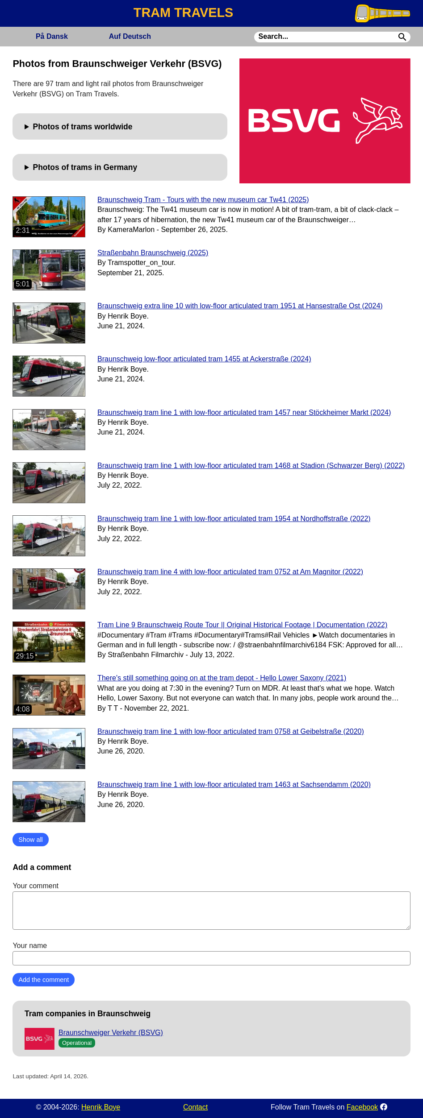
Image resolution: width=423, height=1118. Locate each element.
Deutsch (130, 36)
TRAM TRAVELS (183, 12)
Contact (195, 1107)
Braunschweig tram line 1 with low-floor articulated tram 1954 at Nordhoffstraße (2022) (234, 518)
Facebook (362, 1107)
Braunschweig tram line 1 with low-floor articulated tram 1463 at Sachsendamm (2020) (234, 784)
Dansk (52, 36)
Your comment (211, 905)
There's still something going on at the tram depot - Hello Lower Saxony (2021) (221, 678)
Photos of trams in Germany (85, 167)
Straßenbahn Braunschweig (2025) (152, 253)
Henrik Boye (100, 1107)
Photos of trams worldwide (83, 126)
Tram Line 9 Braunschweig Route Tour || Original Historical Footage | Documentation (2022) (242, 625)
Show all (30, 839)
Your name (211, 953)
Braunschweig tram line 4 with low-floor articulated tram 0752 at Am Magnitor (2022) (230, 572)
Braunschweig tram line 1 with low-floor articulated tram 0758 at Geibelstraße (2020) (230, 731)
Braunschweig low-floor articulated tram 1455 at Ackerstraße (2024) (204, 359)
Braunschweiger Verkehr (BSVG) (111, 1032)
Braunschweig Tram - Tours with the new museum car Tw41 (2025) (203, 199)
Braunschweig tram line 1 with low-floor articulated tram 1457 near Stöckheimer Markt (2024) (244, 412)
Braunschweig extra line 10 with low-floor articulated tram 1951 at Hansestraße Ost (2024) (240, 306)
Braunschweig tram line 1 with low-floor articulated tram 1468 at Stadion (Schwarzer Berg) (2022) (251, 465)
